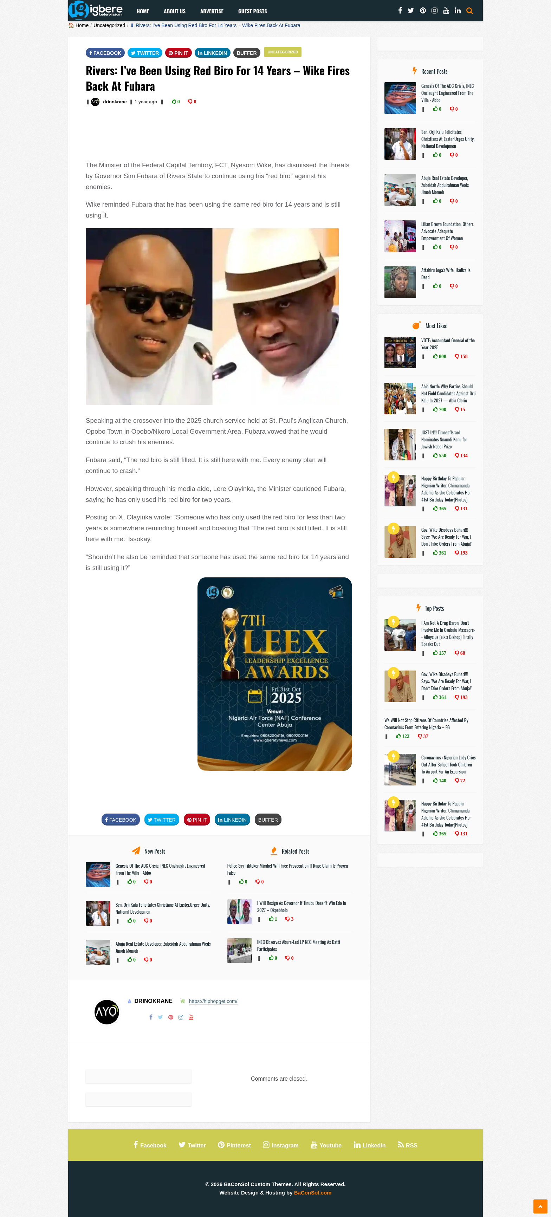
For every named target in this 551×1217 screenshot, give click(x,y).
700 (441, 409)
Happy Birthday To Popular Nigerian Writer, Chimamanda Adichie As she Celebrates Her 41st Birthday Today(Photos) (446, 489)
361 (441, 552)
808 (441, 356)
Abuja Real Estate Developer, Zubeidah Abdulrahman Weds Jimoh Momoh (445, 184)
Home (143, 11)
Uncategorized (109, 25)
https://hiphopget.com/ (213, 1001)
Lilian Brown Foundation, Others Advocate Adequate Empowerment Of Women (447, 230)
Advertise (211, 11)
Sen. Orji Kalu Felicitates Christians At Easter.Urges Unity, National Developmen (447, 138)
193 (463, 552)
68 (462, 652)
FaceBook (105, 53)
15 (462, 409)
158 (463, 356)
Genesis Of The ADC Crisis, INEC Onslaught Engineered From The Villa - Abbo (447, 92)
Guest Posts (252, 11)
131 (463, 508)
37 (425, 736)
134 (463, 455)
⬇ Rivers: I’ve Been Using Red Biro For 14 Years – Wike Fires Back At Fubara (215, 25)
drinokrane (115, 101)
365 (441, 508)
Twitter (145, 53)
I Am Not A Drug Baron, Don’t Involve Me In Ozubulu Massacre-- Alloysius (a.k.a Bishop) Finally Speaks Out (448, 633)
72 (462, 780)
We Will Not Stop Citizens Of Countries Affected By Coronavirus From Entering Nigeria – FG (426, 724)
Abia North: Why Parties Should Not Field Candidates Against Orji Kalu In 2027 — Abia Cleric (448, 393)
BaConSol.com (313, 1193)
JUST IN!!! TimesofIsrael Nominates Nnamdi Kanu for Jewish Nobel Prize (444, 439)
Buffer (247, 53)
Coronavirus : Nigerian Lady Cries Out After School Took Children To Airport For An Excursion (448, 764)
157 (441, 652)
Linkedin (212, 53)
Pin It (178, 53)
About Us (175, 11)
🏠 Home (78, 25)
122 (405, 736)
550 (441, 455)
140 (441, 780)
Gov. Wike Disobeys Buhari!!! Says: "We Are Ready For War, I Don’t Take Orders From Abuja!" (446, 536)
